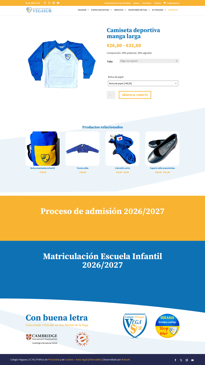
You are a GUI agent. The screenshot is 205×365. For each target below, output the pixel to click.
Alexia (136, 3)
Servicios (118, 10)
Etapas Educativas (100, 10)
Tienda (157, 3)
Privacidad (53, 359)
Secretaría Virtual (137, 10)
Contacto (173, 10)
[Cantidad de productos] (111, 94)
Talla (110, 61)
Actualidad (157, 10)
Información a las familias (118, 3)
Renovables (95, 359)
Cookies (69, 359)
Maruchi (126, 359)
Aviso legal (81, 359)
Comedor (146, 3)
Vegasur (82, 10)
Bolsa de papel (115, 77)
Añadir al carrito (135, 94)
